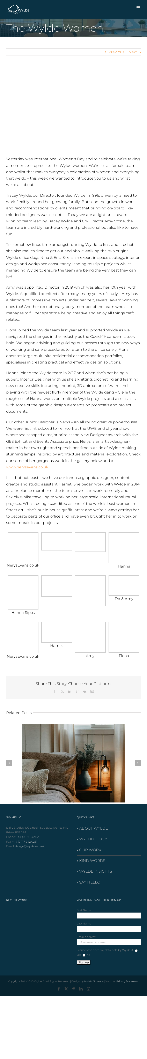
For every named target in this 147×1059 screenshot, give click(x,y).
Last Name (84, 923)
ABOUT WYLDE (93, 828)
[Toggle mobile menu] (139, 6)
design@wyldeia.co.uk (30, 846)
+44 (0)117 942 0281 (28, 836)
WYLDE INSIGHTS (95, 871)
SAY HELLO (89, 882)
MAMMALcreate (93, 981)
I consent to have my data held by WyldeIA (105, 950)
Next (132, 52)
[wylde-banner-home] (73, 109)
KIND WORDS (92, 860)
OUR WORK (90, 850)
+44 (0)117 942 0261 (24, 841)
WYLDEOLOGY (93, 839)
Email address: (86, 936)
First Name (84, 910)
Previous (116, 52)
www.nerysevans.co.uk (27, 467)
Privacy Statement (127, 981)
